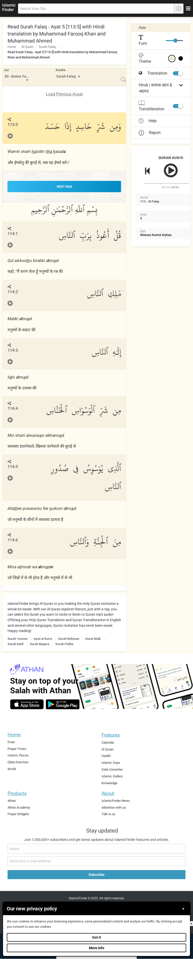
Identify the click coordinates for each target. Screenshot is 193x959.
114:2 (13, 291)
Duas (11, 742)
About (108, 793)
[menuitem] (17, 77)
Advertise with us (114, 807)
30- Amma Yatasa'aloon (18, 76)
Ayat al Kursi (43, 639)
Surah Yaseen (18, 639)
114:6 (13, 540)
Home (12, 47)
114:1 (13, 233)
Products (17, 793)
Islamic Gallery (112, 776)
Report (150, 132)
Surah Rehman (68, 639)
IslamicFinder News (116, 801)
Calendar (108, 742)
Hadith (106, 756)
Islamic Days (111, 763)
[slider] (175, 41)
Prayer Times (17, 749)
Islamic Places (18, 755)
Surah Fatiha (64, 644)
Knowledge (109, 783)
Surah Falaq (47, 47)
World (12, 769)
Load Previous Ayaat (64, 94)
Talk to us (108, 814)
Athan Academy (19, 807)
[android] (63, 704)
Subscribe (96, 875)
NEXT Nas (64, 186)
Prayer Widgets (18, 814)
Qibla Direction (18, 762)
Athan (12, 801)
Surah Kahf (16, 644)
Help (148, 120)
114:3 (13, 350)
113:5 (13, 124)
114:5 (13, 466)
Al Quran (27, 47)
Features (111, 735)
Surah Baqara (39, 644)
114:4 (13, 408)
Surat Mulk (93, 639)
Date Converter (112, 769)
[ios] (27, 704)
